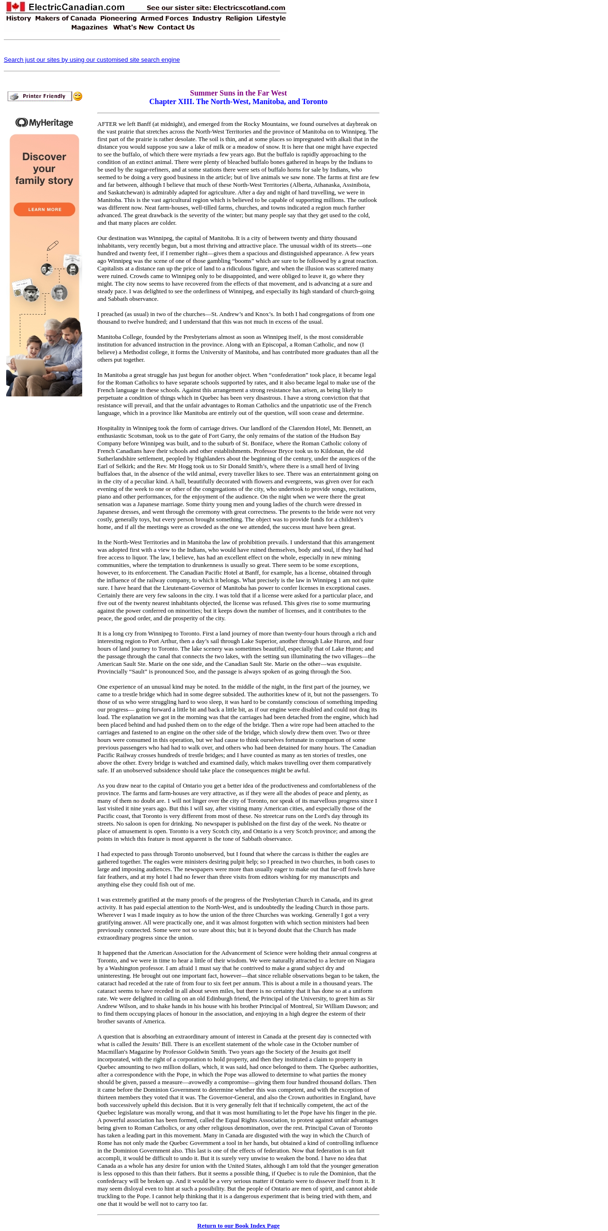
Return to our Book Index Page (238, 1225)
